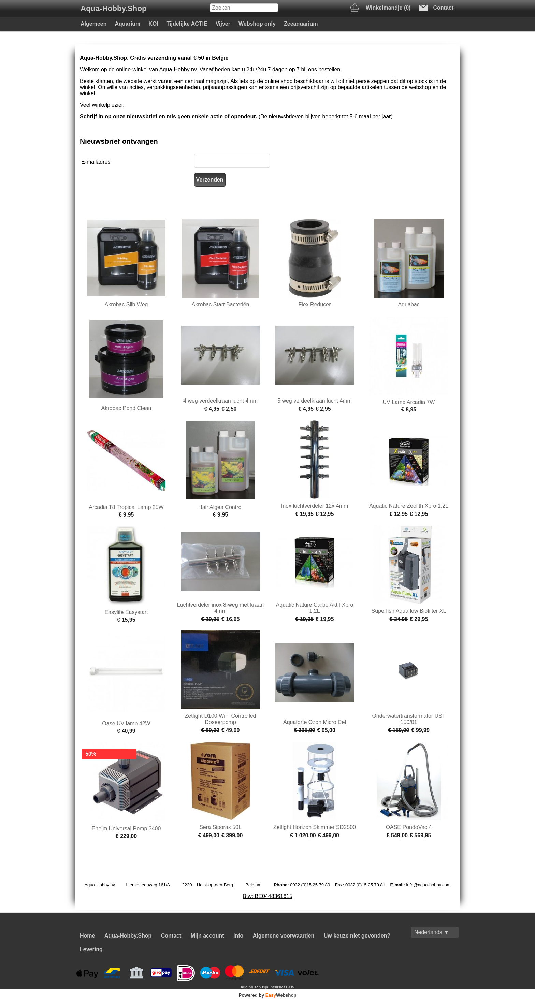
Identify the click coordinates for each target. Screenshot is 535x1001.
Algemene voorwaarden (284, 936)
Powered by (267, 995)
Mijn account (207, 936)
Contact (171, 936)
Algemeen (93, 24)
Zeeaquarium (301, 24)
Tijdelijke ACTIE (187, 24)
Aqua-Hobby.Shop (114, 8)
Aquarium (127, 24)
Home (87, 936)
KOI (153, 24)
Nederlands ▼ (431, 932)
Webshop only (257, 24)
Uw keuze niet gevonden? (357, 936)
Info (238, 936)
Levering (91, 949)
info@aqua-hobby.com (428, 884)
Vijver (223, 24)
